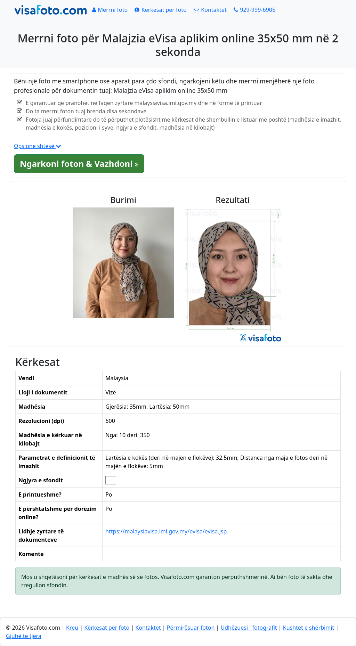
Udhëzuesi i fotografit (249, 627)
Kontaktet (148, 627)
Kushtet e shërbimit (308, 627)
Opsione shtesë (37, 146)
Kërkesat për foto (106, 627)
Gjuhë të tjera (23, 636)
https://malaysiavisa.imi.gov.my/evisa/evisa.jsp (166, 531)
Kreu (72, 627)
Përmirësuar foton (191, 627)
